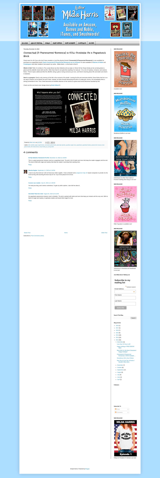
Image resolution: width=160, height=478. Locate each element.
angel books (41, 145)
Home (66, 232)
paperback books (86, 145)
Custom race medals (34, 183)
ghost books (53, 145)
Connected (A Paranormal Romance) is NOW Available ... (126, 355)
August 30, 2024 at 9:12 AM (51, 193)
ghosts (63, 145)
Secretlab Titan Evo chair (35, 193)
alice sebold (31, 145)
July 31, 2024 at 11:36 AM (48, 183)
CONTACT (82, 43)
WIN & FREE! (70, 43)
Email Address (125, 289)
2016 (117, 330)
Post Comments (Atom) (37, 235)
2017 (117, 328)
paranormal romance (96, 145)
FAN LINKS (57, 43)
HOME (91, 43)
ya (46, 146)
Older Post (104, 232)
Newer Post (27, 232)
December (120, 342)
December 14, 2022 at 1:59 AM (58, 158)
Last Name (118, 301)
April (118, 379)
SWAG (47, 43)
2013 (117, 337)
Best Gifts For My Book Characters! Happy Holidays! (126, 351)
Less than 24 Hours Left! (123, 344)
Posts (117, 409)
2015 (117, 332)
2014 (117, 335)
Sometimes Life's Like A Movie (125, 358)
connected (47, 145)
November (120, 365)
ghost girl (59, 145)
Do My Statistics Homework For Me (38, 158)
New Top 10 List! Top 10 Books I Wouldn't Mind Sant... (126, 361)
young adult (51, 146)
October (119, 367)
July (118, 374)
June (118, 377)
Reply (30, 164)
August (119, 372)
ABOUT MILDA (36, 43)
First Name (118, 295)
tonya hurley (42, 146)
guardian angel (69, 145)
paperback (79, 145)
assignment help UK (81, 173)
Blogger (87, 469)
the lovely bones (35, 146)
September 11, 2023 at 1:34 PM (46, 170)
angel (36, 145)
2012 (117, 340)
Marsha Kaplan (32, 170)
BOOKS (25, 43)
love (75, 145)
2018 (117, 325)
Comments (119, 412)
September (120, 370)
